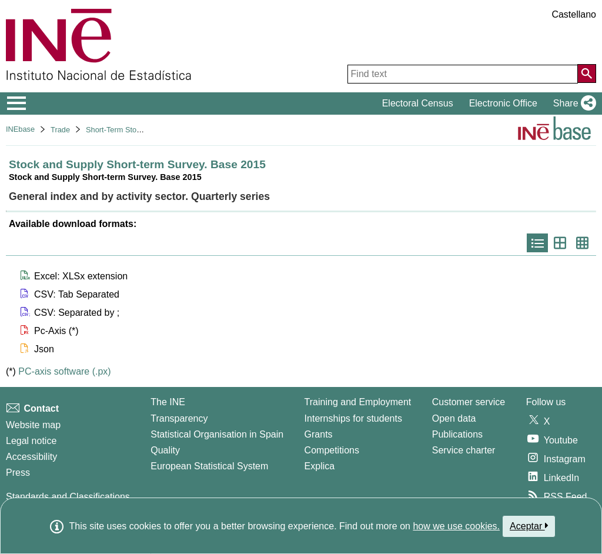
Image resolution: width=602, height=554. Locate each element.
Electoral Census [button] (417, 103)
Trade (60, 129)
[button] (572, 103)
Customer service (468, 402)
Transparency (179, 418)
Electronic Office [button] (503, 103)
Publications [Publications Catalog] (457, 434)
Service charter (464, 450)
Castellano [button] (573, 14)
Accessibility (31, 457)
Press (18, 473)
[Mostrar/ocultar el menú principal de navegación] (17, 103)
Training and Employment (358, 402)
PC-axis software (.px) (64, 371)
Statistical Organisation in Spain (216, 434)
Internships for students (353, 418)
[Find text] (462, 74)
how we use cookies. (456, 526)
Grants (319, 434)
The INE (167, 402)
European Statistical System (209, 466)
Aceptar (529, 525)
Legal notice (31, 441)
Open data (454, 418)
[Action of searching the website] (586, 73)
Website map (33, 425)
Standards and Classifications (68, 497)
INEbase (20, 129)
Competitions (332, 450)
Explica (320, 466)
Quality (165, 450)
